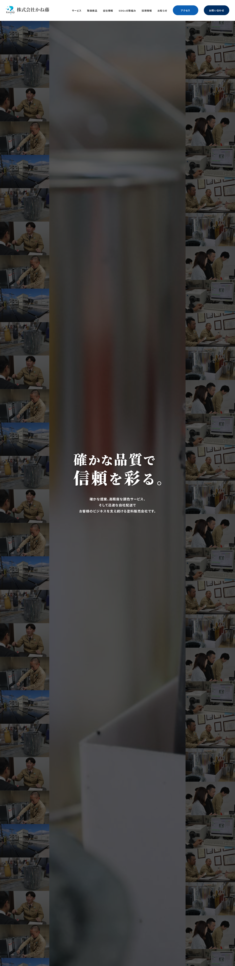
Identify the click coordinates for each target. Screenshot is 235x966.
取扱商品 (92, 10)
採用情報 (147, 10)
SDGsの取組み (127, 10)
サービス (76, 10)
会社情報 (108, 10)
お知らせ (162, 10)
